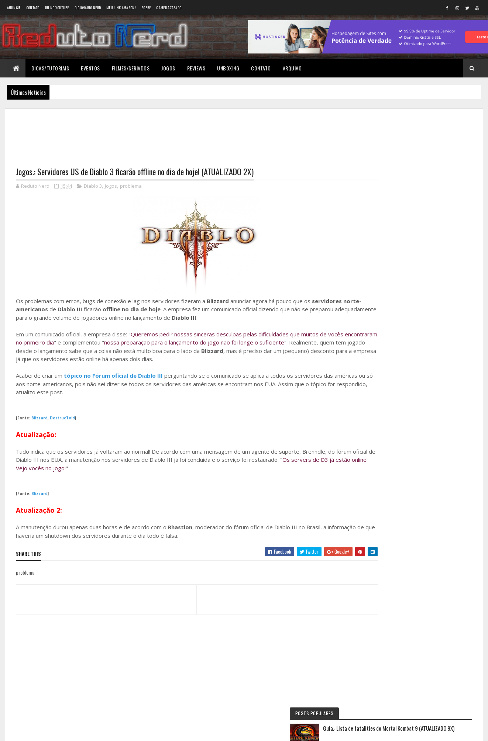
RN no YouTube (57, 7)
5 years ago (420, 343)
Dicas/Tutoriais (50, 68)
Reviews (196, 68)
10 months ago (443, 312)
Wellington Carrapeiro (405, 356)
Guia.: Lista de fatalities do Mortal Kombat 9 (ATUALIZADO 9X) (432, 149)
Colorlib (44, 731)
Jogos (168, 68)
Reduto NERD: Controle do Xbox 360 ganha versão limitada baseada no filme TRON (413, 309)
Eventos (90, 68)
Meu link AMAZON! (121, 7)
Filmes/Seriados (131, 68)
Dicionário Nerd (88, 7)
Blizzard (39, 418)
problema (131, 186)
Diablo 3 (93, 186)
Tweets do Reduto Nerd (419, 460)
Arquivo (292, 68)
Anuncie (14, 7)
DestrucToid (62, 418)
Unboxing (228, 68)
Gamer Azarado (168, 7)
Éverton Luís (394, 325)
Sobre (146, 7)
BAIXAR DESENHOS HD (405, 387)
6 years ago (420, 374)
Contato (32, 7)
